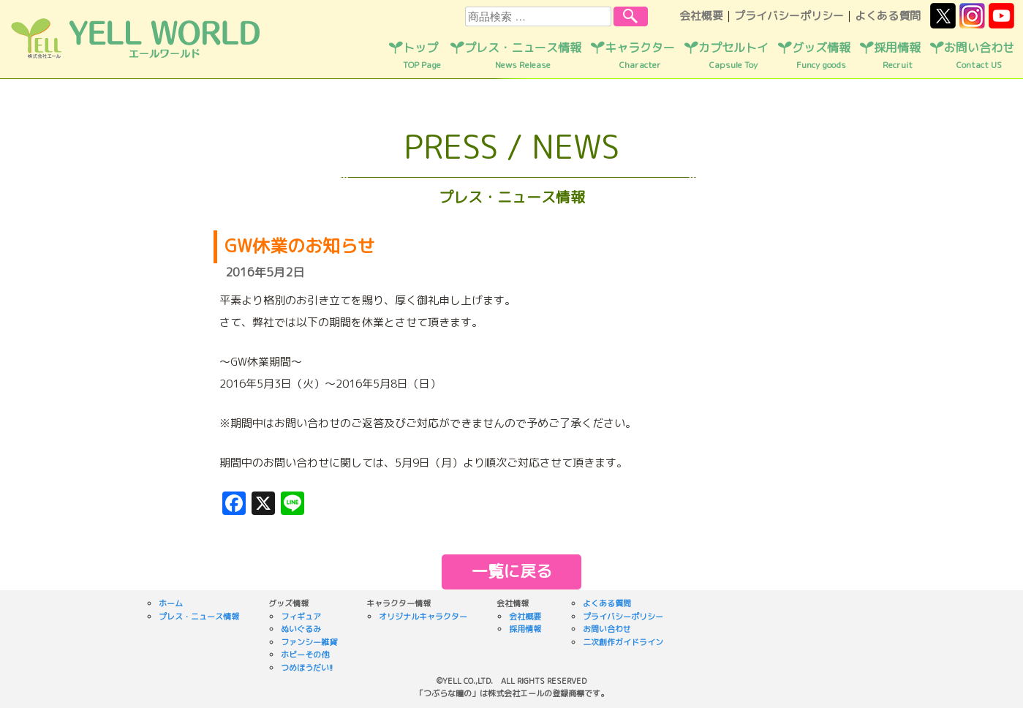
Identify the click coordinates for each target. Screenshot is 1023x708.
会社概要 (701, 15)
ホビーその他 (305, 654)
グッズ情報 (821, 55)
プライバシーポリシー (789, 15)
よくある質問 (888, 15)
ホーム (171, 603)
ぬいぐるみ (301, 629)
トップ (422, 55)
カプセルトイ (733, 55)
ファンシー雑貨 (309, 642)
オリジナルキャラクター (423, 616)
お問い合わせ (979, 55)
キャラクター (640, 55)
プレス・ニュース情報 (522, 55)
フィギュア (301, 616)
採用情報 (897, 55)
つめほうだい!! (307, 668)
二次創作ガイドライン (623, 642)
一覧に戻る (512, 571)
